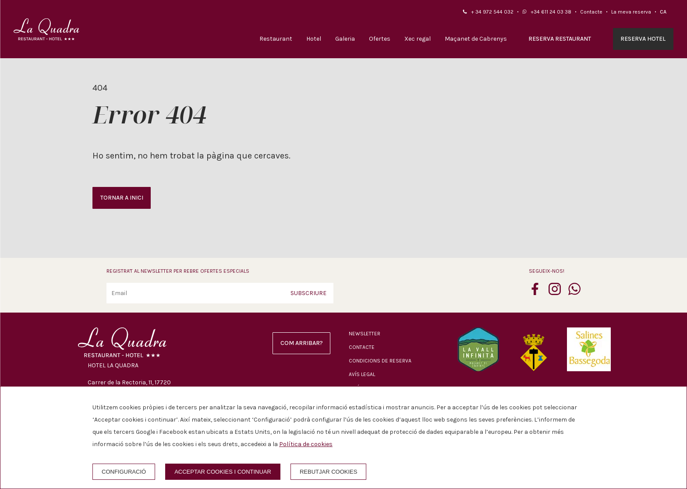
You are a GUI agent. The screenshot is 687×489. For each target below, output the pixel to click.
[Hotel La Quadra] (46, 29)
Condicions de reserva (380, 361)
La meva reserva (631, 12)
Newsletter (364, 334)
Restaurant (275, 38)
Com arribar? (301, 343)
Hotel (313, 38)
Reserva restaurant (559, 38)
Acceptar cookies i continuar (222, 471)
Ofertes (379, 38)
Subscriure (308, 293)
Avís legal (362, 374)
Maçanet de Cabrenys (476, 38)
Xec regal (417, 38)
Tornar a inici (121, 197)
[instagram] (555, 292)
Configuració (124, 471)
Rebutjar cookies (328, 471)
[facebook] (535, 292)
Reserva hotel (643, 38)
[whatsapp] (574, 292)
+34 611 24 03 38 (551, 12)
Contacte (591, 12)
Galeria (345, 38)
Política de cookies (306, 444)
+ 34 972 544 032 (492, 12)
